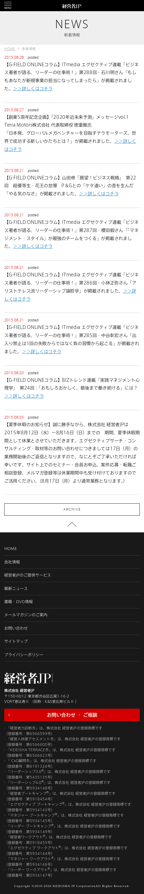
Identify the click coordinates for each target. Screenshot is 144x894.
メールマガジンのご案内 (25, 614)
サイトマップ (16, 641)
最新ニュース (16, 588)
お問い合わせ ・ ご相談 (72, 715)
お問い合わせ (16, 628)
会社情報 (12, 562)
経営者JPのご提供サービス (27, 575)
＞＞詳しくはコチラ (32, 88)
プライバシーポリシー (23, 654)
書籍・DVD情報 (18, 601)
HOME (9, 48)
